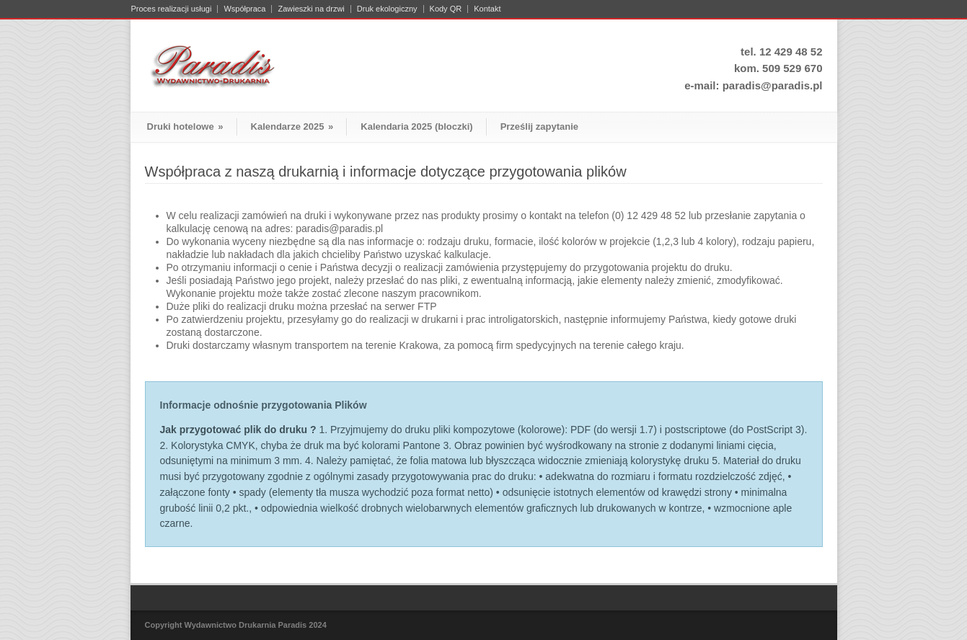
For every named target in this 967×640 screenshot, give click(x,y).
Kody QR (446, 9)
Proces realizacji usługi (171, 9)
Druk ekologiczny (387, 9)
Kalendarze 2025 (292, 126)
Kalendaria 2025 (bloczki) (416, 126)
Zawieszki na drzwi (311, 9)
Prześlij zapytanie (539, 126)
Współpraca (244, 9)
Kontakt (487, 9)
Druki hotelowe (185, 126)
